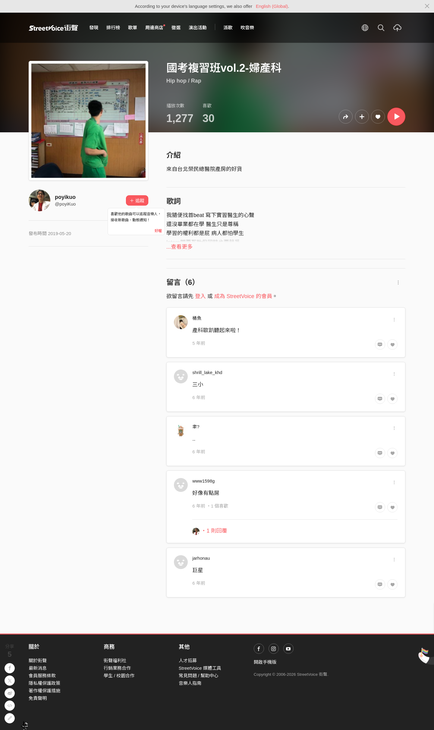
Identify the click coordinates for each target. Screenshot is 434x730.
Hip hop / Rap (183, 81)
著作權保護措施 (44, 690)
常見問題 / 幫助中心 (199, 675)
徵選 (176, 27)
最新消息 (38, 668)
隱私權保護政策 (44, 683)
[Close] (427, 6)
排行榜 (113, 27)
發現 (93, 27)
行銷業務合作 (117, 668)
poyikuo (65, 197)
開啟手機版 (265, 662)
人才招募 (188, 660)
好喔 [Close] (158, 231)
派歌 (227, 27)
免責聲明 (38, 698)
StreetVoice (53, 28)
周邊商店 (155, 27)
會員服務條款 (42, 675)
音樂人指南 (190, 683)
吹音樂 (247, 27)
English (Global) (272, 6)
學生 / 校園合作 (119, 675)
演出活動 (198, 27)
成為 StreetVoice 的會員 (243, 296)
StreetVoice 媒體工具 (200, 668)
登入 (200, 296)
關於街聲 (38, 660)
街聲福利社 (115, 660)
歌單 (132, 27)
